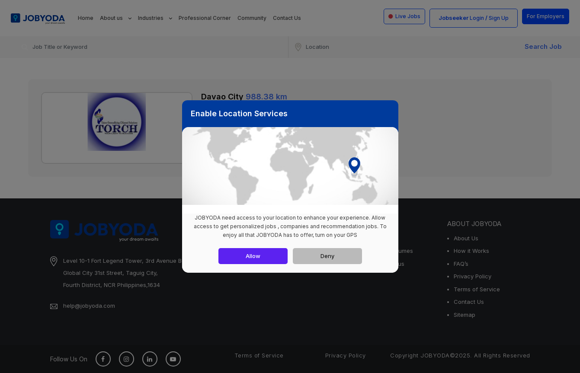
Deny (327, 255)
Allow (253, 255)
